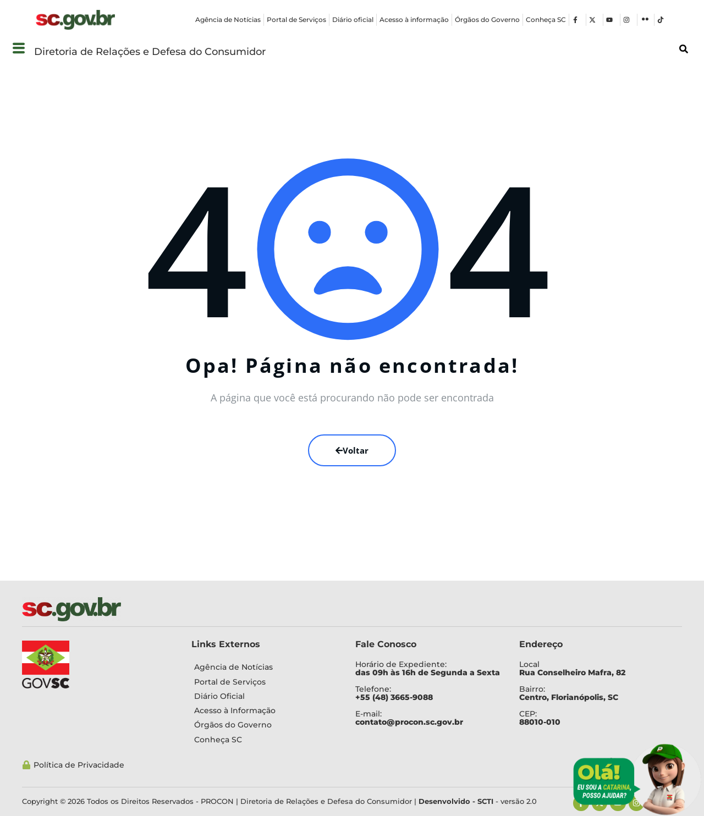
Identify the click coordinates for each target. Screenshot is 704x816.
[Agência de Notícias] (265, 667)
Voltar (352, 450)
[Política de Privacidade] (306, 765)
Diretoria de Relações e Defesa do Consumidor (150, 52)
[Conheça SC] (265, 739)
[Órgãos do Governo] (265, 725)
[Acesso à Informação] (265, 710)
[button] (18, 48)
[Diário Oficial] (265, 696)
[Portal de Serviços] (265, 682)
